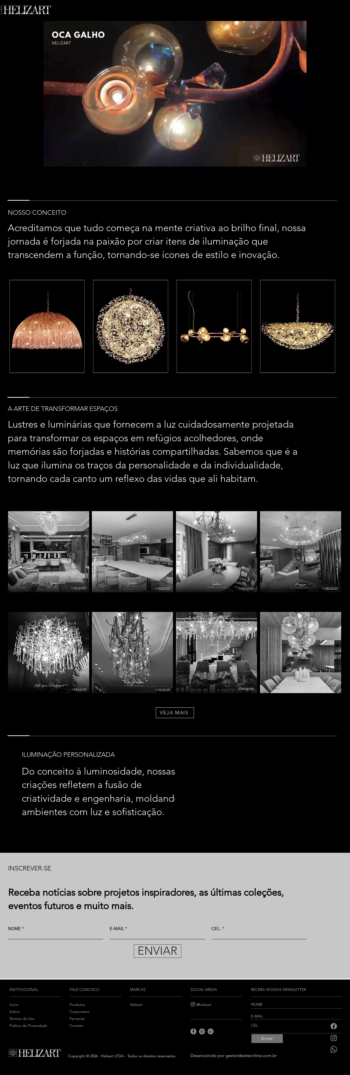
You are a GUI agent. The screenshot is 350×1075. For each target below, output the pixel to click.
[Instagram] (334, 1038)
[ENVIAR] (157, 951)
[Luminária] (47, 326)
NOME (14, 929)
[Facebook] (334, 1026)
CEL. (216, 929)
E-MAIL (117, 929)
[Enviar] (267, 1038)
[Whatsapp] (334, 1049)
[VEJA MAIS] (175, 712)
